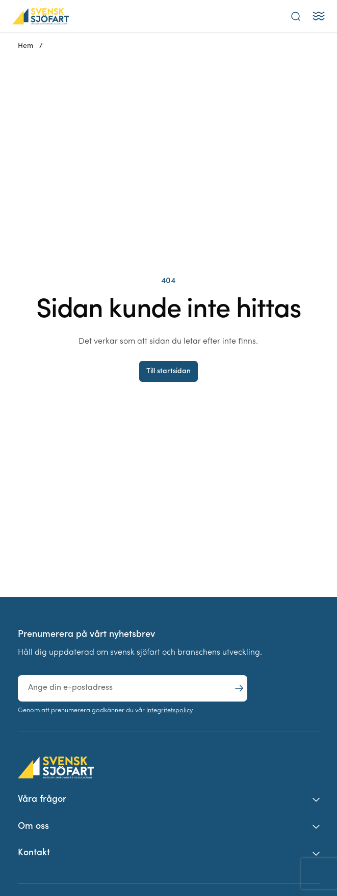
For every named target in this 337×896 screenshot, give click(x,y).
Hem (25, 46)
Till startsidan (168, 371)
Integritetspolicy (169, 710)
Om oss (33, 826)
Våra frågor (42, 799)
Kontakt (34, 853)
